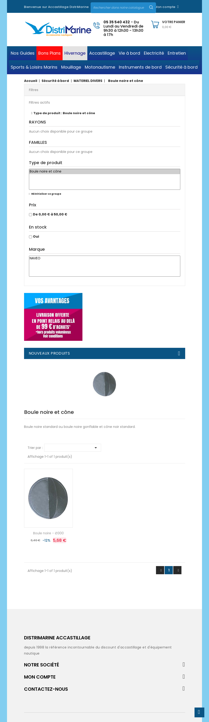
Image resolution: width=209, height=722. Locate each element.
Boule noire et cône (104, 171)
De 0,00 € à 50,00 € (50, 214)
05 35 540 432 (116, 22)
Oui (36, 236)
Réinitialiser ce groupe (46, 194)
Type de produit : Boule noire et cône (64, 113)
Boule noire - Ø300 (48, 533)
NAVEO (104, 258)
